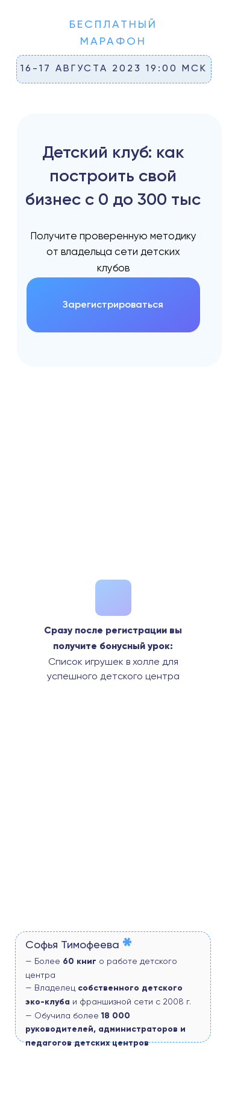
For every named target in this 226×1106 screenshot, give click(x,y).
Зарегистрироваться (113, 304)
